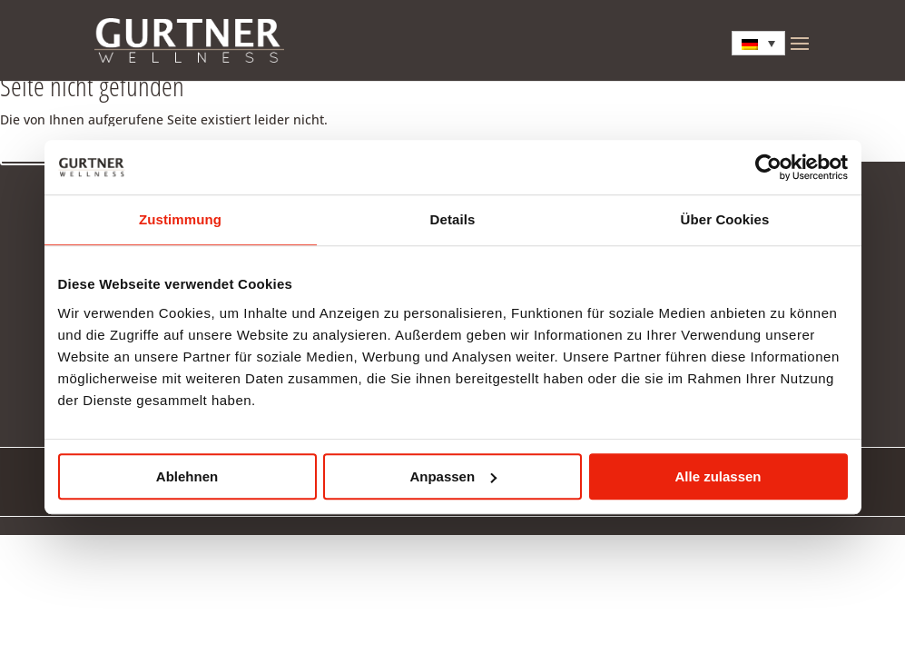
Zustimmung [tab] (180, 219)
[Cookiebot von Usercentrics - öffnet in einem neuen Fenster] (768, 167)
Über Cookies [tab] (725, 219)
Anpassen (453, 476)
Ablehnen (187, 476)
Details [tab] (453, 219)
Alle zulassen (717, 476)
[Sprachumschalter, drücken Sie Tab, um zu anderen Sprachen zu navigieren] (759, 42)
